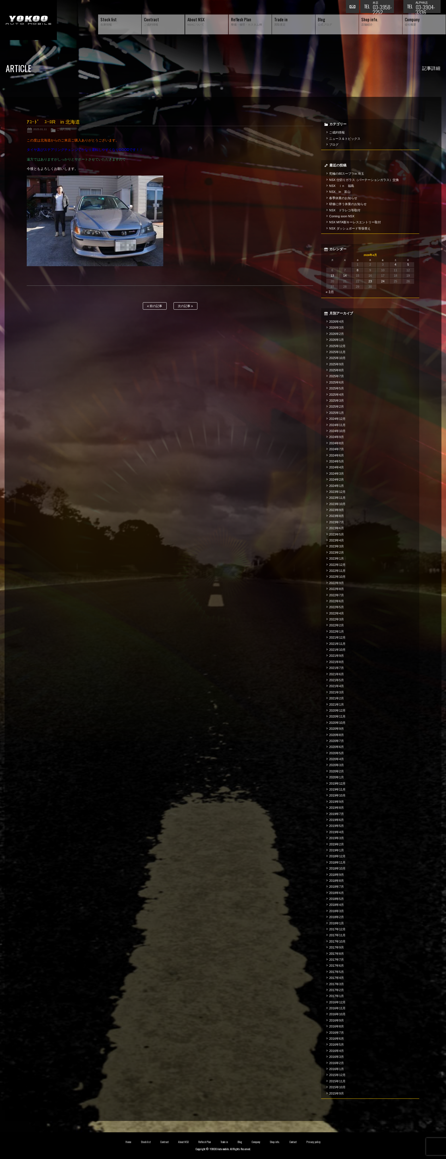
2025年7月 (336, 376)
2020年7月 (336, 741)
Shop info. (275, 1142)
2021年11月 (337, 643)
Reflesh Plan (204, 1142)
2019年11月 (337, 789)
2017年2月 (336, 990)
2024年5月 (336, 461)
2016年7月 (336, 1032)
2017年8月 (336, 953)
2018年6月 (336, 893)
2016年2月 (336, 1063)
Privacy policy (313, 1142)
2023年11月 (337, 497)
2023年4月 (336, 540)
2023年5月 (336, 534)
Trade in (224, 1142)
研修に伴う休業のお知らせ (348, 204)
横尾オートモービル (28, 20)
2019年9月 (336, 801)
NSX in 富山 (339, 191)
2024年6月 (336, 455)
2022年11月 (337, 570)
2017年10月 (337, 941)
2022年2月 (336, 625)
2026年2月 (336, 333)
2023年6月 (336, 528)
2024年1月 (336, 485)
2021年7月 (336, 668)
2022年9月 (336, 583)
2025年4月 (336, 394)
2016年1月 (336, 1069)
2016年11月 (337, 1008)
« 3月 (330, 292)
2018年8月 (336, 880)
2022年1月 (336, 631)
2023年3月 (336, 546)
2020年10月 (337, 722)
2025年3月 (336, 400)
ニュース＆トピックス (344, 138)
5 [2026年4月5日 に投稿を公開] (408, 264)
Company (255, 1142)
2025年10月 (337, 358)
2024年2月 (336, 479)
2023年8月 (336, 516)
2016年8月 (336, 1026)
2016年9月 (336, 1020)
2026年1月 (336, 339)
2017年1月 (336, 996)
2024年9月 (336, 437)
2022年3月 (336, 619)
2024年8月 (336, 443)
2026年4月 (336, 321)
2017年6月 (336, 965)
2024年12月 (337, 418)
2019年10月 (337, 795)
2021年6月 (336, 674)
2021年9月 (336, 655)
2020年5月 (336, 753)
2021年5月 (336, 680)
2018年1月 (336, 923)
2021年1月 (336, 704)
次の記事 (185, 306)
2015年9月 (336, 1093)
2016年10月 (337, 1014)
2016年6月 (336, 1038)
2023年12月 (337, 491)
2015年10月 (337, 1087)
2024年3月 (336, 473)
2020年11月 (337, 716)
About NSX (183, 1142)
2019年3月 (336, 838)
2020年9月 (336, 728)
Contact (293, 1142)
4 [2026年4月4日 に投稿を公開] (395, 264)
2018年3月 (336, 911)
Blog (240, 1142)
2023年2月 (336, 552)
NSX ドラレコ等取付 (344, 210)
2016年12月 (337, 1002)
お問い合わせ (353, 7)
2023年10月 (337, 504)
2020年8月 (336, 735)
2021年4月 (336, 686)
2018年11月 (337, 862)
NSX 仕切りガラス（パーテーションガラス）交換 (364, 180)
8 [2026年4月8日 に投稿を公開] (357, 270)
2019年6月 (336, 820)
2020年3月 (336, 765)
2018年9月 (336, 874)
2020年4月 (336, 759)
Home (128, 1142)
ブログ (333, 144)
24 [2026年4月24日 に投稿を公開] (383, 281)
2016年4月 (336, 1050)
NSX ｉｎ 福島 (341, 185)
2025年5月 (336, 388)
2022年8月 (336, 589)
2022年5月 (336, 607)
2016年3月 (336, 1056)
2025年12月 (337, 346)
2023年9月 (336, 510)
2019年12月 (337, 783)
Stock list (146, 1142)
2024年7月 (336, 449)
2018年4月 (336, 904)
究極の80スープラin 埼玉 (346, 173)
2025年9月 (336, 364)
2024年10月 (337, 431)
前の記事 (154, 306)
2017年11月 (337, 935)
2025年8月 (336, 370)
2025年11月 (337, 352)
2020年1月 (336, 777)
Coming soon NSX (341, 216)
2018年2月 (336, 917)
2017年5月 (336, 972)
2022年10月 (337, 576)
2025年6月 (336, 382)
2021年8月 (336, 662)
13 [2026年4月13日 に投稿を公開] (332, 275)
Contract (164, 1142)
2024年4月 (336, 467)
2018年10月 (337, 868)
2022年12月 (337, 564)
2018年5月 (336, 898)
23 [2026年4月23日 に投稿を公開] (370, 281)
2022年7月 (336, 595)
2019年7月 (336, 814)
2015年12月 (337, 1075)
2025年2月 (336, 406)
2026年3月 (336, 327)
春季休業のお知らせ (343, 198)
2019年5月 (336, 825)
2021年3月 (336, 692)
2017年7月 (336, 959)
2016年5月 (336, 1044)
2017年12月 (337, 929)
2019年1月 (336, 850)
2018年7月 (336, 886)
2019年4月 (336, 832)
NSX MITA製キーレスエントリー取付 (355, 222)
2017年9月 (336, 947)
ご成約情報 (64, 129)
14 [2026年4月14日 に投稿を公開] (345, 275)
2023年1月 (336, 558)
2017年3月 (336, 984)
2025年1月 (336, 412)
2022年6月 (336, 601)
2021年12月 (337, 637)
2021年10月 (337, 649)
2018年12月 (337, 856)
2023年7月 (336, 522)
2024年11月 (337, 425)
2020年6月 (336, 747)
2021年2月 (336, 698)
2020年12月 (337, 710)
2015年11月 (337, 1081)
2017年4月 (336, 977)
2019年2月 (336, 844)
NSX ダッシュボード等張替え (350, 228)
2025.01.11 (40, 129)
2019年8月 (336, 807)
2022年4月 (336, 613)
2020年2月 (336, 771)
